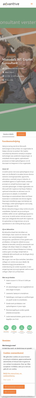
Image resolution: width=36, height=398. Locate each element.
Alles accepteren (10, 392)
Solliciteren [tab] (21, 134)
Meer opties (8, 380)
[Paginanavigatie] (32, 4)
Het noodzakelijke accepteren (14, 387)
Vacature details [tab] (8, 134)
